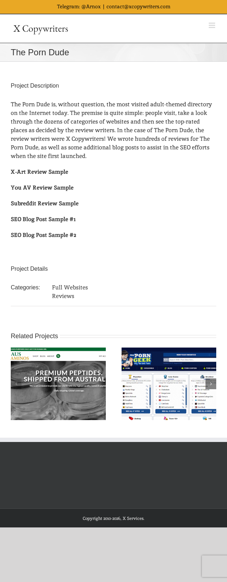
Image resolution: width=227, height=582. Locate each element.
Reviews (63, 296)
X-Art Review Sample (39, 172)
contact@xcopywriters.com (138, 6)
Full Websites (70, 287)
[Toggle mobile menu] (212, 25)
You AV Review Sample (42, 187)
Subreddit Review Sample (45, 203)
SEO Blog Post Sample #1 (43, 219)
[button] (16, 383)
